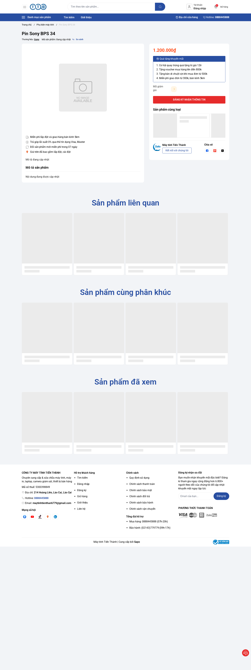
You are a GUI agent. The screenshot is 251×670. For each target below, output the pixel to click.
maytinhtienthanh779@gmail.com (52, 503)
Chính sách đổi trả (139, 496)
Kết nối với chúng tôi (177, 150)
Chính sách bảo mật (140, 490)
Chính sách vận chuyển (142, 508)
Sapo (137, 541)
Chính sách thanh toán (142, 484)
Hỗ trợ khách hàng (84, 472)
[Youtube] (32, 517)
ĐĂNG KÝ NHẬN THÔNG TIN (189, 99)
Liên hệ (81, 508)
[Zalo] (55, 516)
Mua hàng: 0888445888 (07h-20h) (148, 521)
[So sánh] (77, 39)
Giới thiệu (82, 502)
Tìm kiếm (82, 477)
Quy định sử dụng (139, 477)
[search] (160, 7)
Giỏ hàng (82, 496)
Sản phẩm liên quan (125, 202)
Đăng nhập (83, 484)
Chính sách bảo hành (141, 502)
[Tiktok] (40, 517)
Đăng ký (81, 490)
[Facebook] (24, 516)
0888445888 (41, 498)
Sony (36, 39)
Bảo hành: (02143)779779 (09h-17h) (149, 527)
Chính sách (132, 472)
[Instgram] (47, 516)
